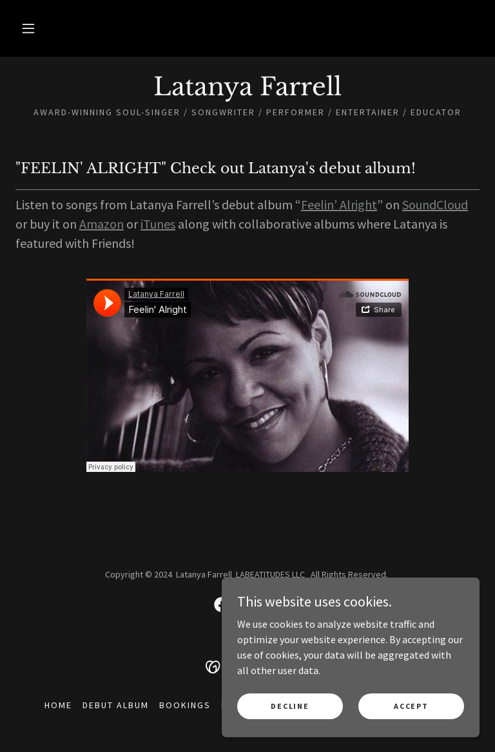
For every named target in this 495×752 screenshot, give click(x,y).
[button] (28, 28)
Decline (290, 706)
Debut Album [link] (115, 705)
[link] (247, 91)
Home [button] (58, 705)
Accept (411, 706)
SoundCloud (435, 204)
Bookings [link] (185, 705)
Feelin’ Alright (339, 204)
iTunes (158, 224)
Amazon (101, 224)
